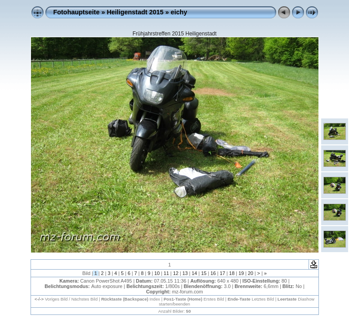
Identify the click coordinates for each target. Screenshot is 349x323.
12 (176, 273)
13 (185, 273)
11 (166, 273)
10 (157, 273)
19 (241, 273)
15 (204, 273)
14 (194, 273)
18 (232, 273)
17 (222, 273)
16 (213, 273)
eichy (179, 12)
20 (251, 273)
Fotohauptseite (76, 12)
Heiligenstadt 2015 (135, 12)
